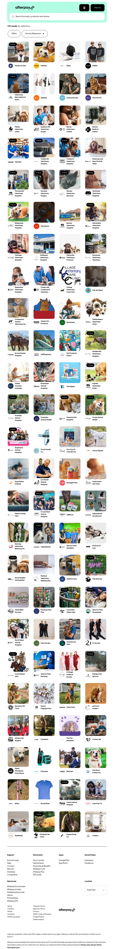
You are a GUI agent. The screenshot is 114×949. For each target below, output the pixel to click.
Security (10, 869)
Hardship (11, 872)
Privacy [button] (36, 911)
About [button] (9, 906)
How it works (38, 860)
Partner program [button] (13, 917)
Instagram (89, 860)
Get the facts (38, 863)
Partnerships (12, 898)
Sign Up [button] (97, 8)
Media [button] (9, 911)
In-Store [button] (12, 44)
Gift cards (37, 875)
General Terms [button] (39, 906)
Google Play (64, 860)
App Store (63, 863)
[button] (84, 7)
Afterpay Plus (38, 872)
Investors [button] (11, 914)
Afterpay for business (16, 887)
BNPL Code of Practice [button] (42, 914)
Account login (13, 860)
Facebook (89, 863)
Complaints (12, 875)
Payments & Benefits (41, 866)
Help (9, 863)
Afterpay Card (39, 869)
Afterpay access (14, 889)
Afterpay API (12, 901)
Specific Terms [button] (39, 909)
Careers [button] (10, 909)
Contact (10, 866)
